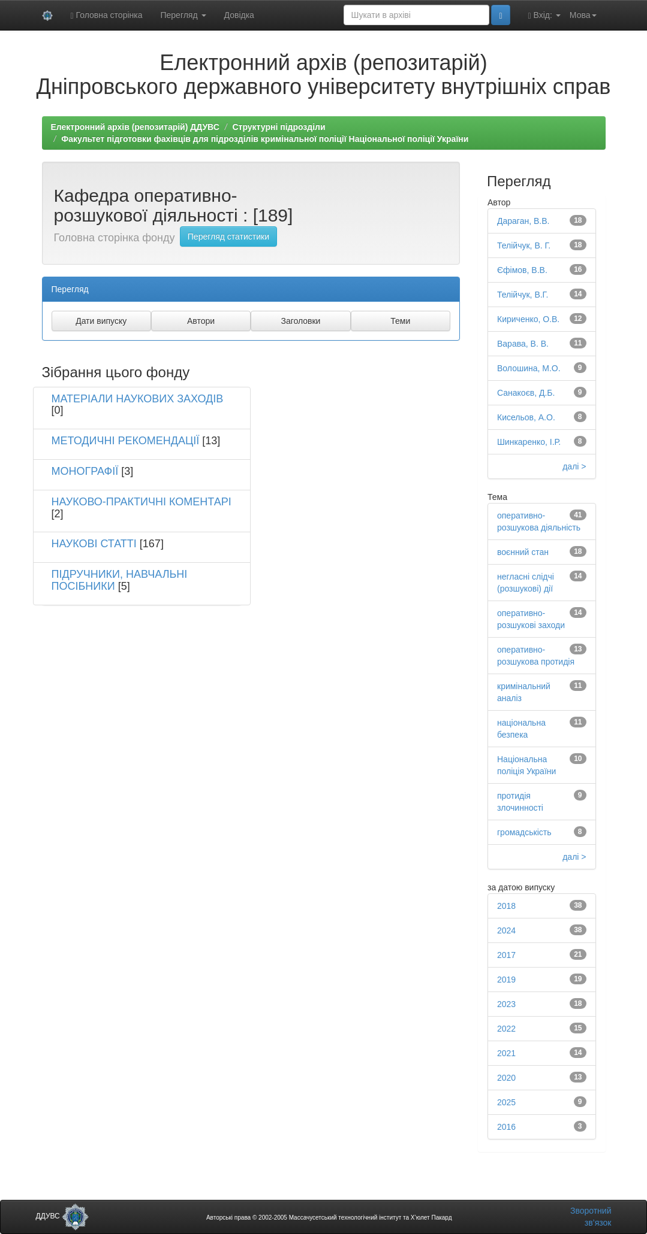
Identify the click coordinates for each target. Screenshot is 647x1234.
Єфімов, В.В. (522, 270)
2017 (506, 955)
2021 (506, 1053)
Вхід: (544, 15)
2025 (506, 1102)
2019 (506, 979)
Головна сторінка (107, 15)
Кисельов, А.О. (526, 417)
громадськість (524, 832)
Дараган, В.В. (523, 221)
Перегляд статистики (228, 236)
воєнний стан (523, 552)
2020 (506, 1078)
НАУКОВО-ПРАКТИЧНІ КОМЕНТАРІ (141, 502)
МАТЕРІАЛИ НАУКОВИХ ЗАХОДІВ (138, 399)
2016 (506, 1127)
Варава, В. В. (523, 343)
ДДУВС (62, 1216)
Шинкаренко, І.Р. (529, 442)
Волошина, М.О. (529, 368)
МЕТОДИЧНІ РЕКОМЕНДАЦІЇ (126, 441)
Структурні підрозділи (278, 127)
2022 (506, 1028)
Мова (583, 15)
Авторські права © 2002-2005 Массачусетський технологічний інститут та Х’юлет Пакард (329, 1217)
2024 (506, 930)
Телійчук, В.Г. (522, 294)
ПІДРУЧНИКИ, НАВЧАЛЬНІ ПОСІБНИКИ (120, 580)
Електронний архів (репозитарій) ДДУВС (135, 127)
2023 (506, 1004)
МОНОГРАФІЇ (85, 471)
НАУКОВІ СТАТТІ (94, 544)
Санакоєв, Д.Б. (526, 393)
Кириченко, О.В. (528, 319)
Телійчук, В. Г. (523, 245)
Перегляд (183, 15)
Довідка (239, 15)
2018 (506, 906)
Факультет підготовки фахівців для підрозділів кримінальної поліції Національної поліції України (264, 139)
